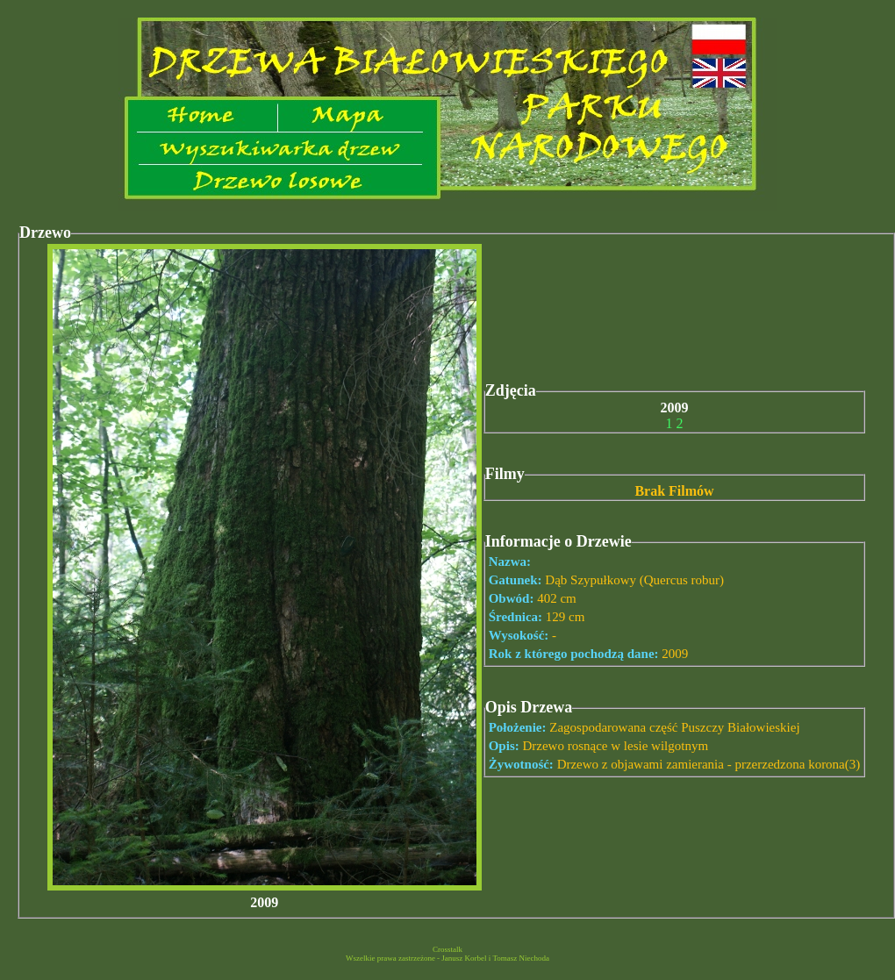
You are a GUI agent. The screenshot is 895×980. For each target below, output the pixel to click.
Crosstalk (447, 949)
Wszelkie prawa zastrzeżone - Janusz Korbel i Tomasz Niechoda (447, 958)
